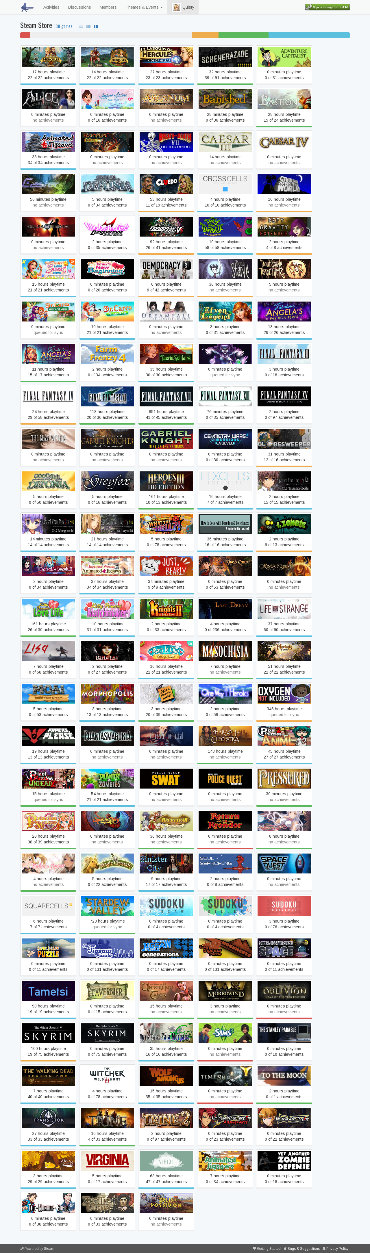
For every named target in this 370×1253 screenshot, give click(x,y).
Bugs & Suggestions (304, 1249)
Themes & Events (144, 7)
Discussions (79, 7)
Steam (49, 1249)
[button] (176, 7)
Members (108, 7)
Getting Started (269, 1249)
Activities (51, 7)
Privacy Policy (337, 1249)
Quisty (182, 7)
